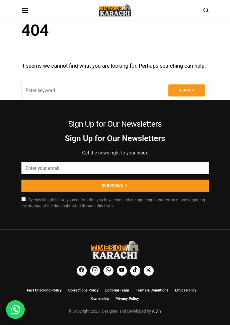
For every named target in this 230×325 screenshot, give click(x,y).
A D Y (157, 311)
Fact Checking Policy (44, 290)
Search (187, 90)
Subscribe (112, 185)
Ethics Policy (185, 290)
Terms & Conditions (152, 290)
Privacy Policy (127, 299)
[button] (24, 10)
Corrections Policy (83, 290)
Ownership (100, 299)
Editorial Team (117, 290)
